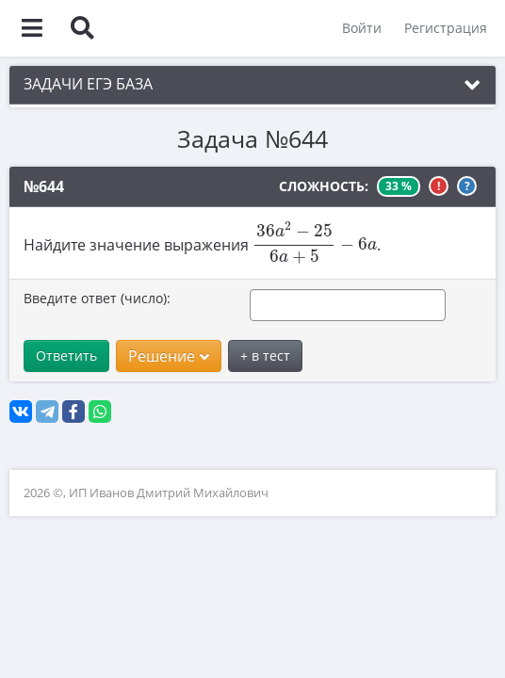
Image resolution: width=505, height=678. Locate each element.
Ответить (66, 355)
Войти (361, 28)
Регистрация (444, 28)
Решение (168, 356)
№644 (44, 186)
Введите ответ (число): (97, 298)
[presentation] (314, 243)
